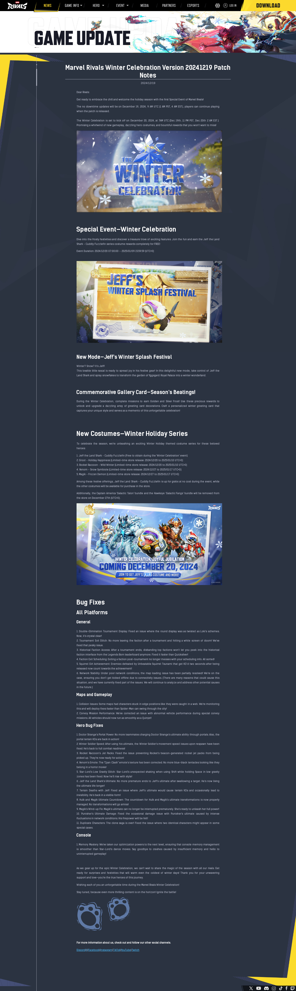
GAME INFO (71, 5)
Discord (81, 950)
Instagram (106, 950)
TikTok (116, 950)
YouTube (126, 950)
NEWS (47, 6)
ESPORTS (192, 6)
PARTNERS (168, 6)
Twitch (135, 950)
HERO (95, 5)
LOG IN (233, 5)
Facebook (94, 950)
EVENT (120, 5)
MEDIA (144, 6)
